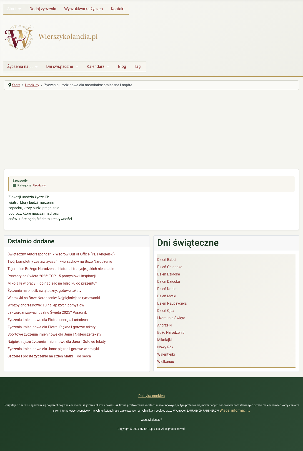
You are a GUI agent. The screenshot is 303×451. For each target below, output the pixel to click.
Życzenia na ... (20, 66)
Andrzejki (164, 325)
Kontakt (118, 9)
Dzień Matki (166, 296)
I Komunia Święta (171, 318)
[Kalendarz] (107, 66)
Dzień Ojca (166, 310)
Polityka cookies (151, 396)
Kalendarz (95, 66)
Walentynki (166, 354)
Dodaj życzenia (43, 9)
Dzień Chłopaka (170, 267)
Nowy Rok (165, 347)
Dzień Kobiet (167, 289)
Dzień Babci (166, 259)
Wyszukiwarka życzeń (83, 9)
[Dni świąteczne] (76, 66)
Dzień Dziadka (168, 274)
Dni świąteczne (59, 66)
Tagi (138, 66)
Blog (122, 66)
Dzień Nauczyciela (172, 303)
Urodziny (39, 185)
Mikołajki (164, 340)
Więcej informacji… (235, 410)
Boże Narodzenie (171, 332)
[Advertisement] (151, 128)
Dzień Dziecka (168, 281)
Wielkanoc (165, 361)
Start (11, 9)
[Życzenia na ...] (35, 66)
